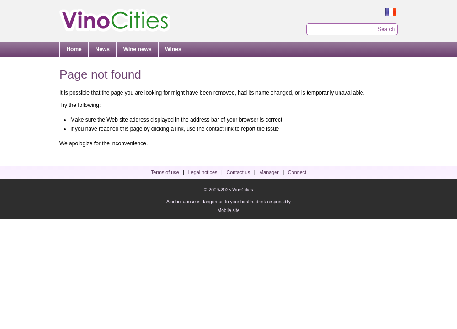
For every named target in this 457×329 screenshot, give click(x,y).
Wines (173, 49)
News (103, 49)
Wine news (137, 49)
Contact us (238, 172)
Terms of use (165, 172)
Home (73, 49)
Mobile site (229, 210)
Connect (297, 172)
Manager (269, 172)
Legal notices (203, 172)
